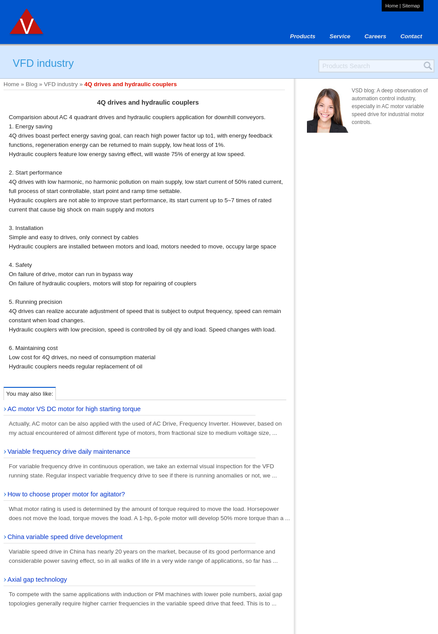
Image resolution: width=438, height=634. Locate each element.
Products (303, 36)
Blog (31, 84)
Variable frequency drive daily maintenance (68, 451)
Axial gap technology (37, 579)
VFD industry (61, 84)
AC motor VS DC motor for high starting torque (74, 408)
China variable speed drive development (65, 536)
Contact (411, 36)
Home (391, 5)
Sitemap (411, 5)
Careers (376, 36)
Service (339, 36)
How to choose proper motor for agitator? (66, 494)
